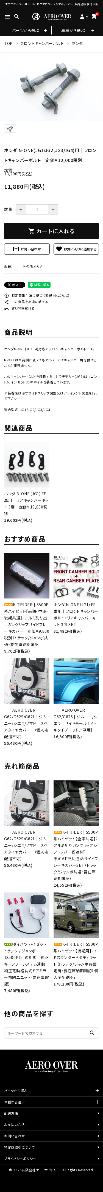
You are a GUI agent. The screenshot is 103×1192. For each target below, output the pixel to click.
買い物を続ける (19, 308)
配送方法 (11, 1113)
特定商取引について (19, 1147)
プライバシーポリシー (20, 1158)
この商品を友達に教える (26, 301)
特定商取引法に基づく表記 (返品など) (36, 295)
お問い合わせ (27, 249)
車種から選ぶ (73, 30)
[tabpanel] (51, 86)
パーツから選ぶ (25, 30)
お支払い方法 (14, 1124)
